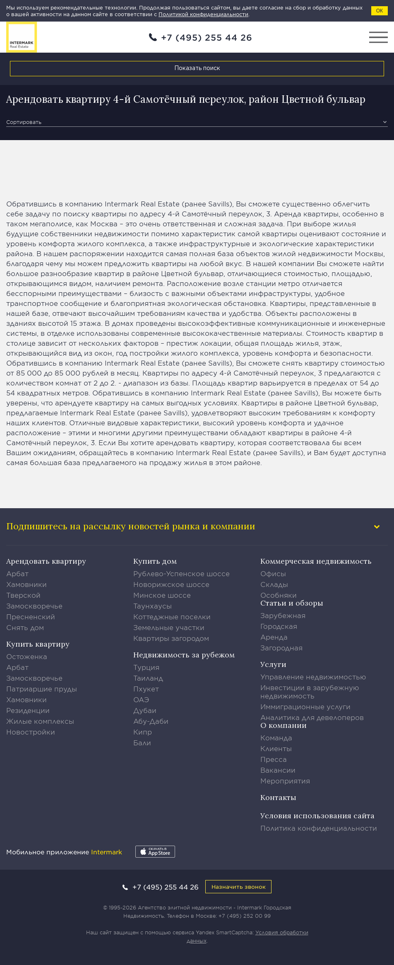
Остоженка (26, 656)
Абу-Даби (150, 721)
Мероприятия (285, 780)
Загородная (281, 647)
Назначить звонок (238, 886)
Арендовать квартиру (46, 561)
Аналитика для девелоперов (312, 717)
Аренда (274, 637)
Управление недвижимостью (313, 676)
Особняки (278, 595)
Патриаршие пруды (41, 688)
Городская (278, 626)
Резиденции (28, 710)
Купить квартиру (38, 644)
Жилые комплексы (40, 721)
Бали (142, 742)
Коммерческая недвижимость (316, 561)
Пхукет (146, 688)
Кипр (142, 731)
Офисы (273, 573)
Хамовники (26, 584)
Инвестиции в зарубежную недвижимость (309, 691)
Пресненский (30, 616)
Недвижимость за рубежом (184, 654)
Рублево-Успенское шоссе (181, 573)
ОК (379, 11)
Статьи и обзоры (291, 603)
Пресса (273, 759)
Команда (276, 737)
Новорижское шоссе (171, 584)
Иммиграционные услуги (305, 706)
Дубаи (144, 710)
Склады (274, 584)
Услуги (273, 664)
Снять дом (25, 627)
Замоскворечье (34, 605)
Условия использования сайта (317, 815)
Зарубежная (282, 615)
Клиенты (276, 748)
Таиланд (148, 678)
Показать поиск (197, 68)
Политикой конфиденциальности (203, 14)
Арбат (17, 573)
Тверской (23, 595)
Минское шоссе (162, 595)
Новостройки (30, 731)
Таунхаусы (152, 605)
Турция (146, 667)
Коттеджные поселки (172, 616)
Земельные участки (168, 627)
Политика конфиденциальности (318, 828)
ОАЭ (141, 699)
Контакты (278, 797)
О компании (283, 725)
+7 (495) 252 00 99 (245, 915)
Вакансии (278, 770)
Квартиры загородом (171, 638)
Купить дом (155, 561)
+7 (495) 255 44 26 (206, 37)
